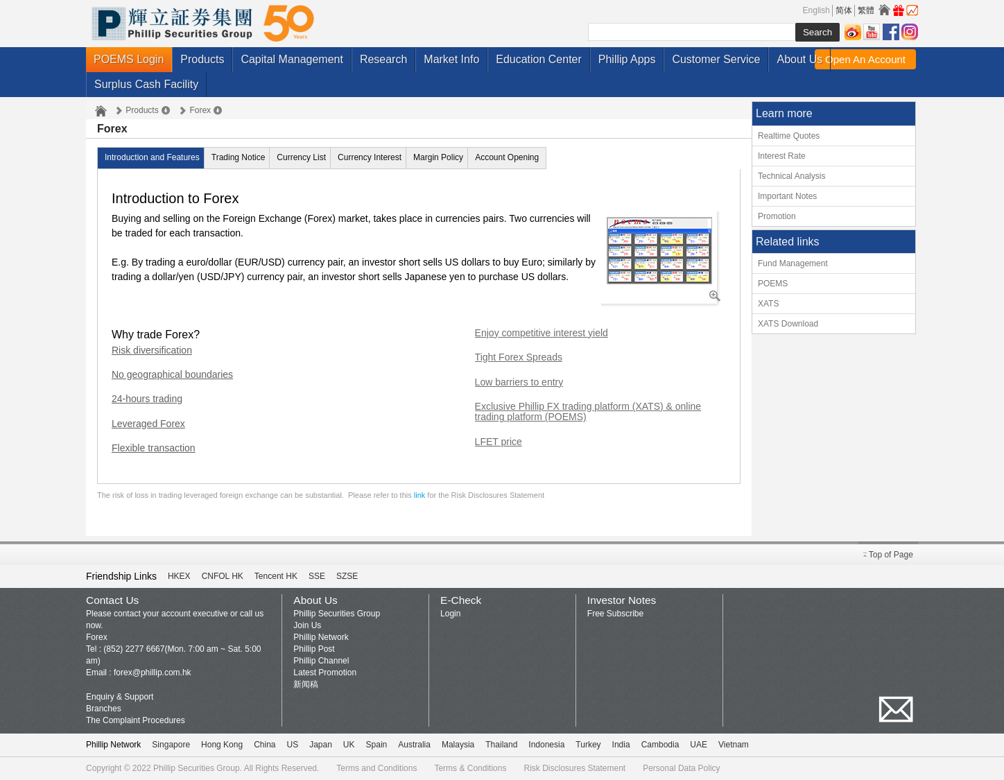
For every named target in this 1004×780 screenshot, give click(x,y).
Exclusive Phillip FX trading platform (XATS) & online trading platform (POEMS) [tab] (588, 411)
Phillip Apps (627, 59)
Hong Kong (222, 744)
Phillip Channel (321, 661)
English (816, 10)
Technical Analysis (791, 176)
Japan (320, 744)
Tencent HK (275, 576)
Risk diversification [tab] (152, 350)
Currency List (301, 157)
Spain (377, 744)
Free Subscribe (615, 613)
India (621, 744)
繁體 (866, 10)
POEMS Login (129, 59)
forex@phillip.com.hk (152, 672)
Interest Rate (782, 156)
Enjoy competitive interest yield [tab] (541, 333)
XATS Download (788, 324)
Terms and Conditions (376, 768)
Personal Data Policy (681, 768)
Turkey (587, 744)
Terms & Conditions (470, 768)
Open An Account (865, 59)
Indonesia (546, 744)
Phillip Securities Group (336, 613)
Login (450, 613)
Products (202, 59)
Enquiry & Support (119, 697)
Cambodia (660, 744)
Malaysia (458, 744)
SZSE (347, 576)
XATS (768, 304)
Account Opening (507, 157)
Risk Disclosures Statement (574, 768)
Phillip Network (320, 637)
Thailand (501, 744)
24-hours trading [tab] (147, 399)
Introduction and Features (152, 157)
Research (383, 59)
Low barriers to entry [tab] (519, 382)
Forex (200, 110)
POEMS (773, 283)
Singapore (171, 744)
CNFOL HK (222, 576)
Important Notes (787, 196)
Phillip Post (313, 649)
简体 (844, 10)
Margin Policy (438, 157)
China (264, 744)
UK (349, 744)
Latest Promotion (324, 672)
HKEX (179, 576)
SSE (317, 576)
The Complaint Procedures (135, 720)
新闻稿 (305, 684)
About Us (799, 59)
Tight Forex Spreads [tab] (518, 357)
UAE (698, 744)
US (292, 744)
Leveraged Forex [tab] (148, 424)
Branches (103, 708)
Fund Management (793, 263)
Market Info (451, 59)
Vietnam (733, 744)
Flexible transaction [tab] (154, 448)
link (420, 495)
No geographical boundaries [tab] (172, 375)
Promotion (777, 216)
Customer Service (716, 59)
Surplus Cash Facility (146, 84)
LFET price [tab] (498, 442)
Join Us (307, 625)
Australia (414, 744)
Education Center (539, 59)
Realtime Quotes (789, 136)
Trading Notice (238, 157)
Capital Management (292, 59)
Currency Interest (369, 157)
